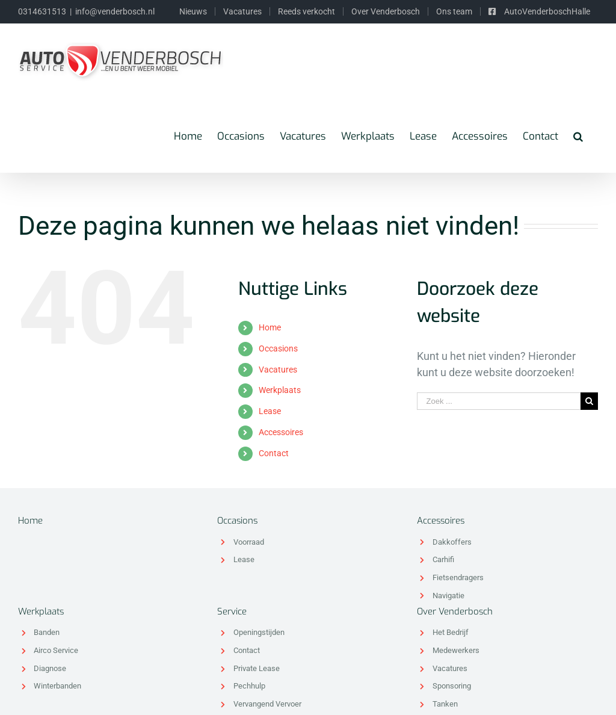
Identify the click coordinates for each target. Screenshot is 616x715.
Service (232, 611)
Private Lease (256, 668)
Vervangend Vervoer (267, 703)
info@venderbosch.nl (115, 11)
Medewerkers (456, 650)
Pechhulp (249, 685)
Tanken (445, 703)
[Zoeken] (578, 136)
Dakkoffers (452, 541)
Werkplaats (280, 390)
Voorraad (248, 541)
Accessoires (281, 432)
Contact (274, 453)
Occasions (278, 348)
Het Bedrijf (451, 632)
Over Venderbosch (455, 611)
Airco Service (56, 650)
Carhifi (443, 559)
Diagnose (50, 668)
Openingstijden (259, 632)
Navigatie (448, 595)
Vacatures (278, 369)
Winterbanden (57, 685)
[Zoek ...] (499, 401)
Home (270, 327)
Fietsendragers (458, 577)
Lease (270, 411)
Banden (47, 632)
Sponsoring (452, 685)
